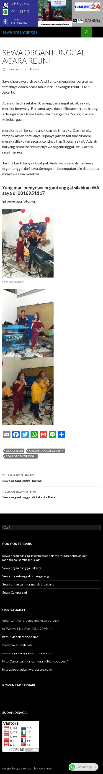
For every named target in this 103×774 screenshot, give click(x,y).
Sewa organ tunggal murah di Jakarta (28, 584)
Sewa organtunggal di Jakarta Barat (51, 494)
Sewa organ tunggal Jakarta (21, 568)
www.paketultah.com (17, 645)
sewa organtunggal (20, 32)
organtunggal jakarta (46, 450)
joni (36, 69)
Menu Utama (97, 32)
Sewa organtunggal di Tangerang (25, 576)
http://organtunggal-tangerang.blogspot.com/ (35, 661)
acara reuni (14, 450)
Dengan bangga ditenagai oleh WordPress (27, 768)
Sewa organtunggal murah (51, 478)
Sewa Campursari (14, 592)
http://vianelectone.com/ (20, 637)
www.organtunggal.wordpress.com (27, 653)
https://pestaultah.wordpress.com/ (27, 669)
